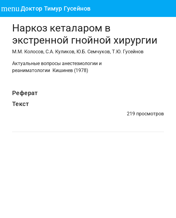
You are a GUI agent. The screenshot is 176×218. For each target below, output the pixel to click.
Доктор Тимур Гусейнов (55, 8)
